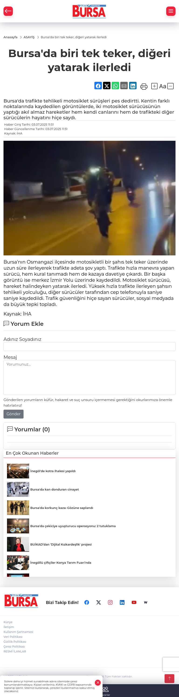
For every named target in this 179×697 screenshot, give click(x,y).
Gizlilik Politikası (14, 641)
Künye (7, 622)
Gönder (14, 414)
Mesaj (10, 357)
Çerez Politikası (14, 646)
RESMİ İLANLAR (14, 651)
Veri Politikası (13, 637)
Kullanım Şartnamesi (18, 632)
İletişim (8, 627)
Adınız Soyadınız (22, 339)
